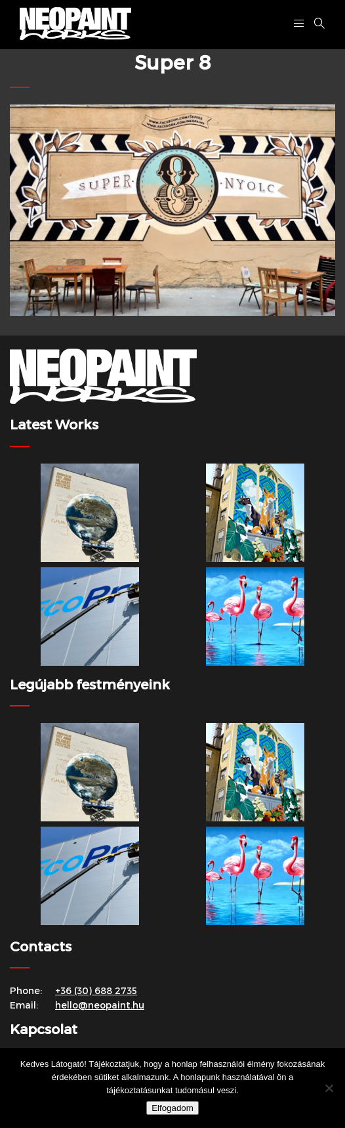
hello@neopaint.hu (99, 1004)
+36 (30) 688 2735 (96, 990)
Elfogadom (172, 1108)
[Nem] (328, 1088)
